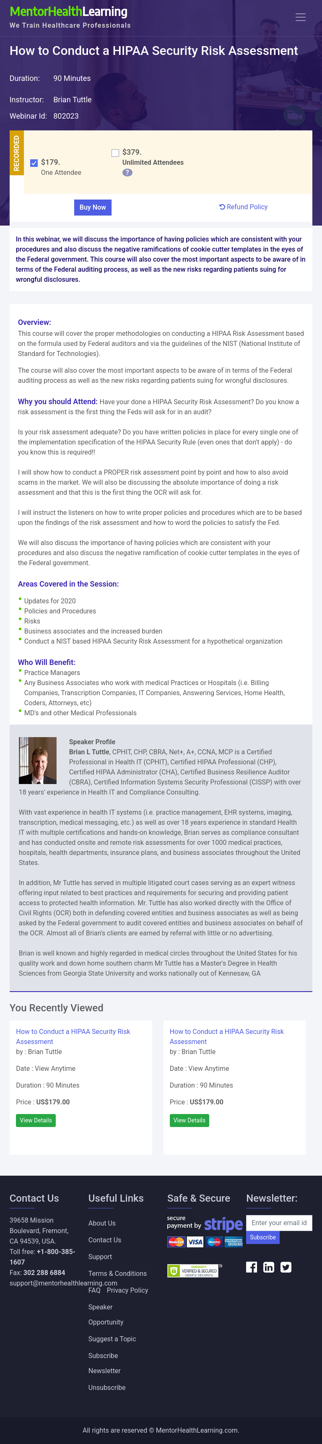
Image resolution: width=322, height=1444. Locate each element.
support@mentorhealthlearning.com (63, 1283)
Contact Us (105, 1240)
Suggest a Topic (112, 1339)
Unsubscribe (107, 1388)
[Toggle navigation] (300, 17)
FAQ (94, 1290)
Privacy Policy (127, 1290)
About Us (102, 1223)
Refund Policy (243, 207)
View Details (36, 1120)
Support (100, 1257)
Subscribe (263, 1237)
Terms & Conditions (117, 1274)
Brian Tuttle (72, 99)
